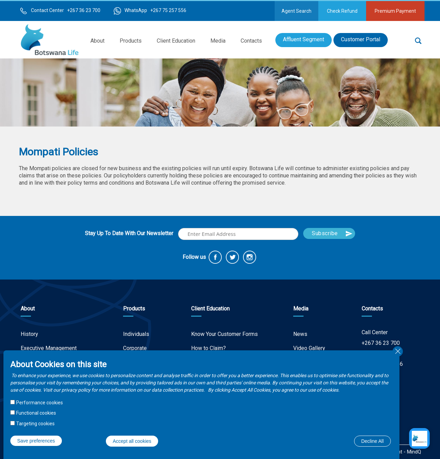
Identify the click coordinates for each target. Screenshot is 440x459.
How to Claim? (208, 348)
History (29, 334)
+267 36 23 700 (381, 343)
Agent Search (296, 11)
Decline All (372, 441)
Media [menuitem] (218, 40)
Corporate (135, 348)
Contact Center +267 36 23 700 (65, 10)
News (300, 334)
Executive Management (49, 348)
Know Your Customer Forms (224, 334)
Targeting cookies (35, 423)
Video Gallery (309, 348)
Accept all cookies (132, 441)
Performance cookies (39, 402)
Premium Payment (395, 11)
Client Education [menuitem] (176, 40)
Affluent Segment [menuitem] (303, 39)
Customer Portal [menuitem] (360, 39)
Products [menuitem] (131, 40)
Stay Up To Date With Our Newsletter (129, 233)
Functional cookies (36, 413)
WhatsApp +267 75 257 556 (155, 10)
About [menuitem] (97, 40)
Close (398, 351)
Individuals (136, 334)
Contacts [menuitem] (251, 40)
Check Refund (342, 11)
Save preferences (36, 441)
